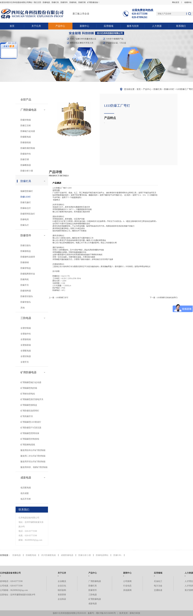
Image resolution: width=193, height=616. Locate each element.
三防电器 (25, 318)
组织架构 (62, 590)
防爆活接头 (25, 245)
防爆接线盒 (25, 251)
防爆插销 (24, 262)
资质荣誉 (62, 595)
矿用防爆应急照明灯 (29, 411)
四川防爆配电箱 (48, 555)
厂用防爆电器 (28, 109)
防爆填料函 (25, 291)
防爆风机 (24, 279)
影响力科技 (135, 613)
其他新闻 (127, 590)
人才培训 (189, 586)
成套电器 (25, 477)
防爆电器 (16, 555)
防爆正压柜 (25, 125)
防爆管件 (25, 235)
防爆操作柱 (25, 154)
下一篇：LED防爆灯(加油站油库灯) (164, 297)
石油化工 (158, 581)
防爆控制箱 (25, 120)
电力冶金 (158, 586)
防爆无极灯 (25, 202)
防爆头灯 (24, 225)
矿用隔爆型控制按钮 (29, 439)
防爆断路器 (25, 165)
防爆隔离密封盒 (27, 274)
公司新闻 (127, 581)
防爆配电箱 (25, 137)
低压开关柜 (25, 499)
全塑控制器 (25, 356)
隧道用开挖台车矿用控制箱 (32, 461)
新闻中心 (84, 26)
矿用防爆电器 (28, 372)
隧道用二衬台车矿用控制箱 (32, 456)
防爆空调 (24, 159)
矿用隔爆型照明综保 (29, 433)
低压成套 (24, 493)
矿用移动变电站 (27, 394)
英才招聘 (189, 590)
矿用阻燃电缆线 (27, 445)
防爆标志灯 (25, 208)
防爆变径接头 (26, 296)
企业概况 (62, 581)
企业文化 (62, 586)
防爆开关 (24, 285)
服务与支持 (133, 26)
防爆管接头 (25, 302)
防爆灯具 (158, 89)
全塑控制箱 (25, 328)
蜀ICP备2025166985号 (106, 613)
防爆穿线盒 (25, 268)
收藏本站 (188, 2)
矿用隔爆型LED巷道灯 (30, 422)
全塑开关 (24, 362)
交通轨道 (158, 590)
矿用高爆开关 (26, 416)
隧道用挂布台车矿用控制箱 (32, 450)
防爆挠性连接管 (27, 257)
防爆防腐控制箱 (27, 148)
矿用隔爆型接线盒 (28, 405)
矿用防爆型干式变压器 (30, 428)
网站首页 (175, 2)
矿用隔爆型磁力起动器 (30, 382)
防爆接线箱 (25, 142)
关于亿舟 (36, 26)
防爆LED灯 (169, 89)
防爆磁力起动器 (27, 131)
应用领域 (108, 26)
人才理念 (189, 581)
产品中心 (60, 26)
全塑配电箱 (25, 351)
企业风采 (62, 599)
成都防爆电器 (67, 555)
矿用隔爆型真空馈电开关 (31, 399)
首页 (12, 26)
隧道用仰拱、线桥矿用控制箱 (34, 467)
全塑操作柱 (25, 334)
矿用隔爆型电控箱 (28, 388)
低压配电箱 (25, 488)
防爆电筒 (24, 219)
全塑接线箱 (25, 339)
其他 (22, 308)
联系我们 (181, 26)
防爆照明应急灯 (27, 214)
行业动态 (127, 586)
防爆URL (117, 555)
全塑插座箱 (25, 345)
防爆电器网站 (102, 555)
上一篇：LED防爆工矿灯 (58, 297)
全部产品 (25, 99)
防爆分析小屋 (26, 171)
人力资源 (157, 26)
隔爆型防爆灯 (26, 191)
